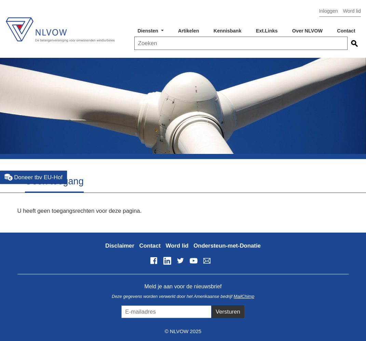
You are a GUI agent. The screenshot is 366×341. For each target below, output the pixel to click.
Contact (346, 31)
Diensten (148, 31)
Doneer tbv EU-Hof (33, 177)
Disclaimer (119, 245)
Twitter (180, 260)
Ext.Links (267, 31)
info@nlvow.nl (207, 260)
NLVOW (60, 26)
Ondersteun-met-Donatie (227, 245)
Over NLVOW (307, 31)
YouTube (193, 260)
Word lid (352, 11)
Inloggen (328, 11)
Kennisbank (228, 31)
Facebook (154, 260)
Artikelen (188, 31)
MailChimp (244, 296)
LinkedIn (167, 260)
